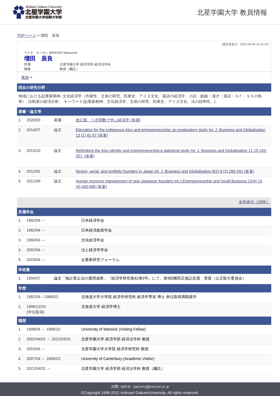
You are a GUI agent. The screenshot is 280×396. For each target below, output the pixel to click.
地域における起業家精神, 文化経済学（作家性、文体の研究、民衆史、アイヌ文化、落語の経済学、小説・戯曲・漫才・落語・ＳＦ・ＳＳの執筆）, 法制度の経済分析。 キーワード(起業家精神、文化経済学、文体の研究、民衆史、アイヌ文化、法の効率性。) (140, 99)
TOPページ (26, 35)
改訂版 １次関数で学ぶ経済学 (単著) (108, 120)
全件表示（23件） (254, 202)
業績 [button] (25, 77)
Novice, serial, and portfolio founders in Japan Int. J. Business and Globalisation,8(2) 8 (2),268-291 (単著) (165, 171)
